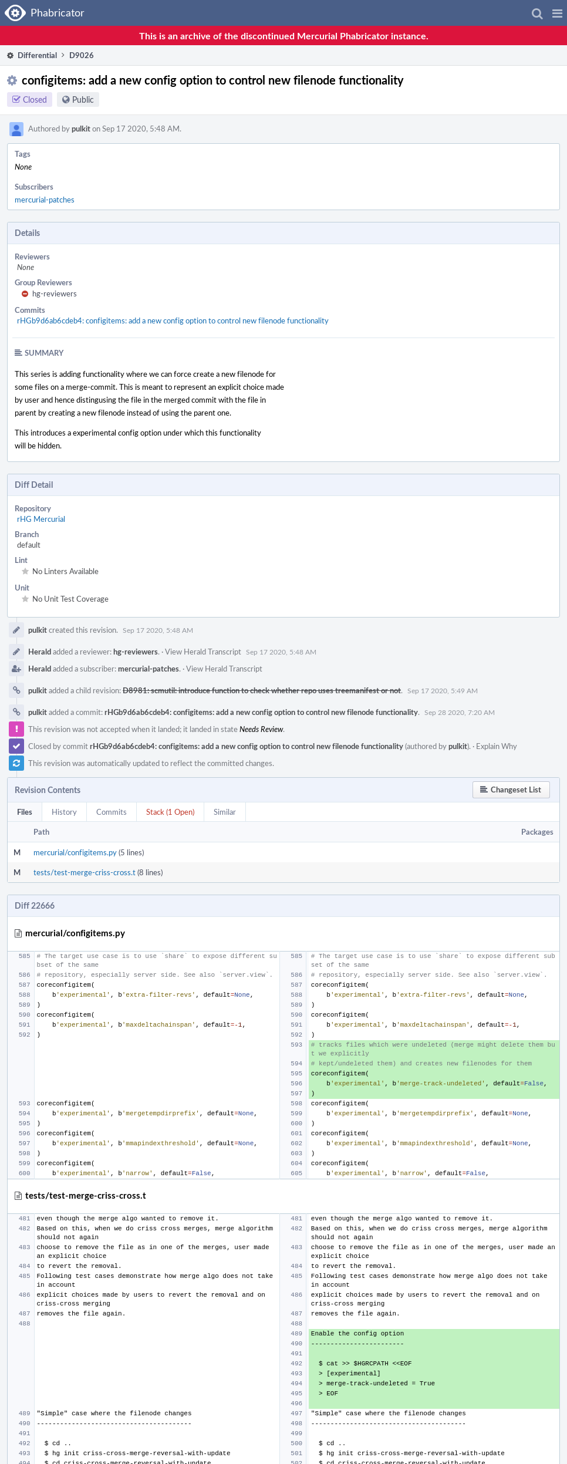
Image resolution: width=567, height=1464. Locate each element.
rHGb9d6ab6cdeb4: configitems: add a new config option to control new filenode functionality (173, 320)
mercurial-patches (45, 199)
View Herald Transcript (203, 651)
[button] (557, 13)
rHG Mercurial (41, 519)
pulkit (81, 128)
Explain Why (496, 746)
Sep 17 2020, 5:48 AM (158, 630)
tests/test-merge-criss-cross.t (84, 872)
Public (83, 99)
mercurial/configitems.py (75, 852)
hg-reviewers (54, 293)
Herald (39, 651)
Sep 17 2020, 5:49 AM (442, 690)
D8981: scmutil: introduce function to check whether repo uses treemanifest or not (262, 690)
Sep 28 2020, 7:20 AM (459, 712)
